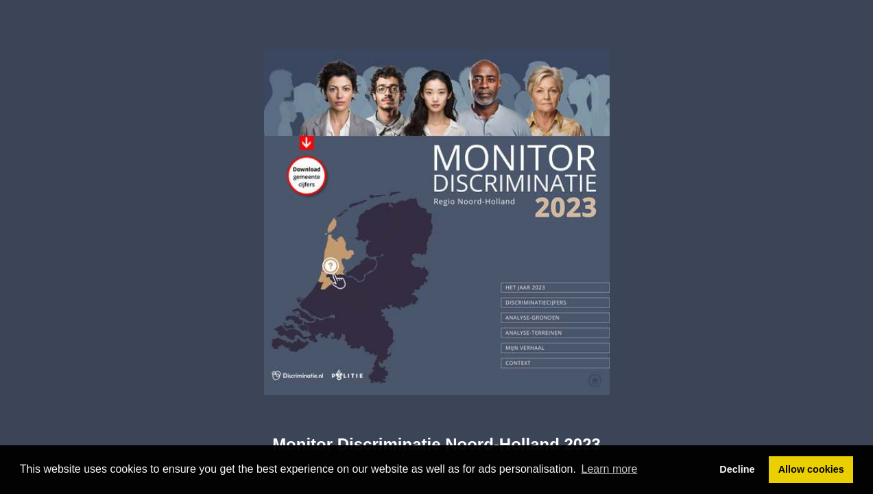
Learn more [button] (610, 469)
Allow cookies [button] (811, 469)
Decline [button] (736, 469)
